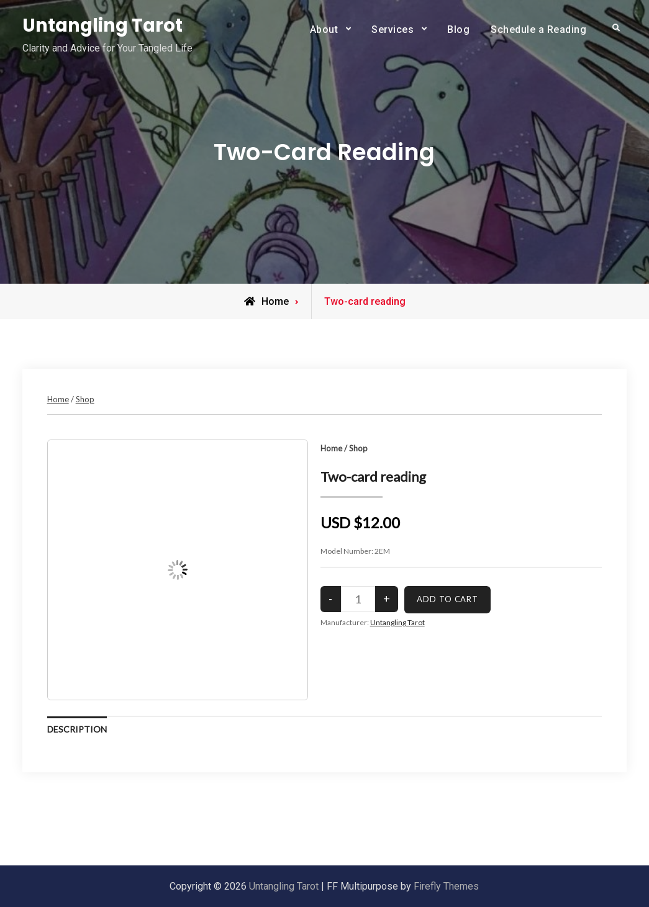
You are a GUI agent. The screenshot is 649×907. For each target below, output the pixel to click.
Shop (85, 399)
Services (392, 29)
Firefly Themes (446, 886)
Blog (458, 29)
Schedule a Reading (538, 29)
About (324, 29)
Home (58, 399)
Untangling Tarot (102, 25)
